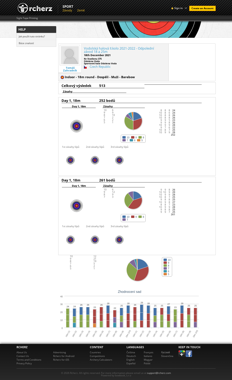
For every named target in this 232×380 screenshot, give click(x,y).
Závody (67, 10)
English (130, 359)
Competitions (97, 356)
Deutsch (131, 356)
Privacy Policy (24, 363)
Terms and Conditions (28, 359)
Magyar (148, 359)
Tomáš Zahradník (70, 69)
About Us (21, 352)
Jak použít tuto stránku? (32, 36)
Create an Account (202, 8)
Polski (147, 363)
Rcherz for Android (63, 356)
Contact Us (22, 356)
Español (130, 363)
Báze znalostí (26, 43)
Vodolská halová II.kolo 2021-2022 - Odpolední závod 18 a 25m (119, 50)
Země (81, 10)
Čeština (130, 352)
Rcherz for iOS (61, 359)
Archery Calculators (101, 359)
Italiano (148, 356)
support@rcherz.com (159, 373)
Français (148, 352)
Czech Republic (100, 66)
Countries (95, 352)
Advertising (59, 352)
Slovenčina (167, 356)
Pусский (165, 352)
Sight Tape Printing (27, 18)
